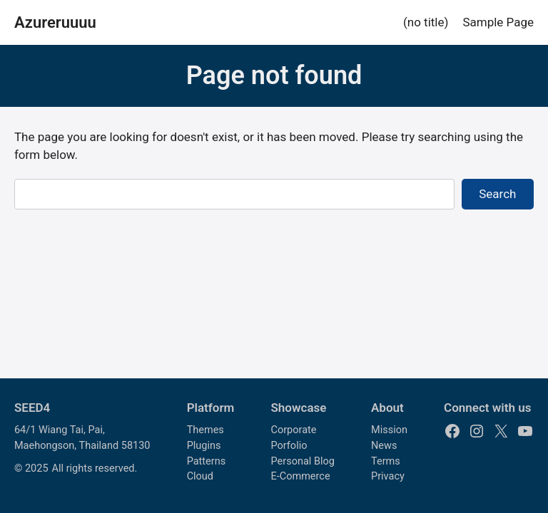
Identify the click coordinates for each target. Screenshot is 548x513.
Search (497, 194)
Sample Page (498, 22)
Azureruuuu (55, 22)
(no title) (425, 22)
